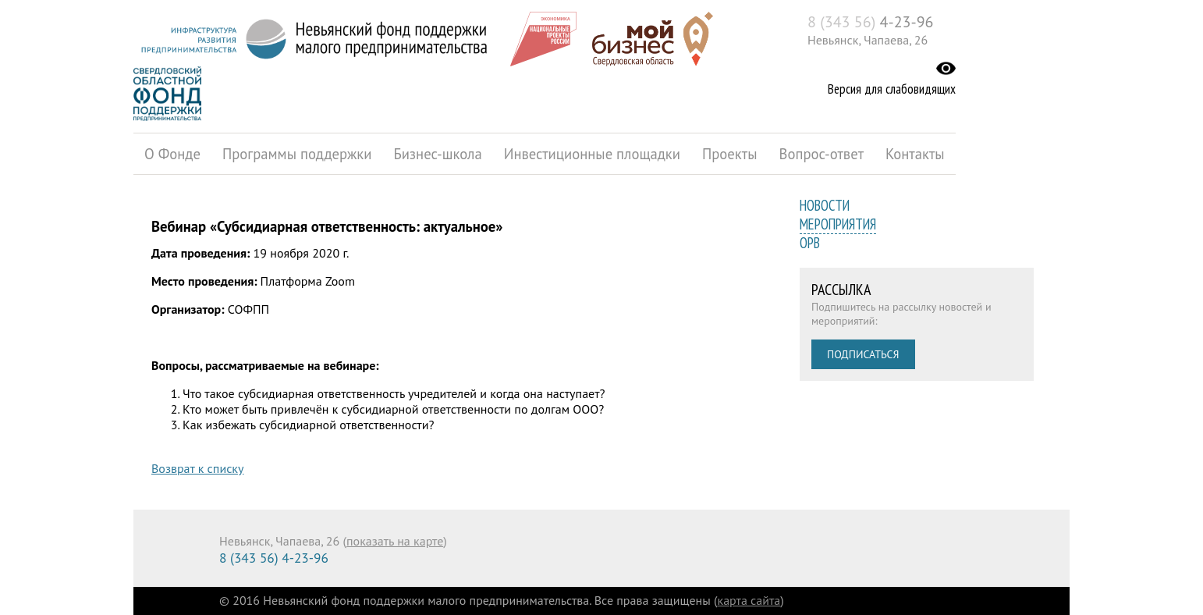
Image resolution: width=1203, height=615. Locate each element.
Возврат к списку (197, 468)
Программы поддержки (296, 153)
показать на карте (394, 541)
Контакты (915, 153)
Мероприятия (838, 224)
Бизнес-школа (437, 153)
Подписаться (863, 354)
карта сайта (749, 600)
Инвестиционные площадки (592, 153)
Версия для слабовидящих (892, 89)
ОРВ (810, 242)
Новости (825, 205)
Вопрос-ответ (821, 153)
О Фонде (172, 153)
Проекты (730, 153)
